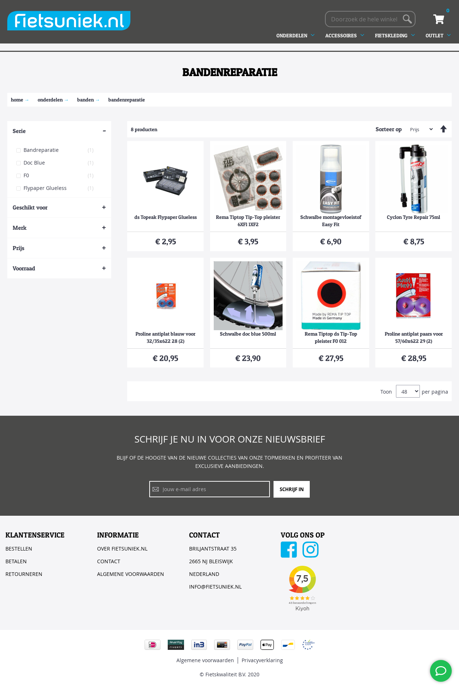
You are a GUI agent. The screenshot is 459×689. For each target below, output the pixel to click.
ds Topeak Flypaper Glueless (165, 217)
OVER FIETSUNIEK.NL (122, 548)
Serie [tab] (19, 130)
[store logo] (68, 20)
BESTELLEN (18, 548)
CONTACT (108, 561)
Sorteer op (389, 129)
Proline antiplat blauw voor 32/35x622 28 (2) (165, 337)
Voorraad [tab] (24, 268)
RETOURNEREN (23, 573)
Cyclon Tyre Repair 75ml (413, 217)
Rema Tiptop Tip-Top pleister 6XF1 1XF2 (248, 220)
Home (17, 99)
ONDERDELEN (50, 99)
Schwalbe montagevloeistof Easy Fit (330, 220)
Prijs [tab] (18, 248)
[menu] (366, 35)
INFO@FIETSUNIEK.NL (215, 586)
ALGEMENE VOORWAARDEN (130, 573)
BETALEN (16, 561)
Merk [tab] (19, 227)
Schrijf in (292, 489)
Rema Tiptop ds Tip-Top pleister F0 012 (331, 337)
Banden (85, 99)
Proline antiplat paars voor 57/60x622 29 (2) (414, 337)
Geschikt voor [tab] (30, 207)
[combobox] (370, 19)
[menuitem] (298, 35)
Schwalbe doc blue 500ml (248, 334)
